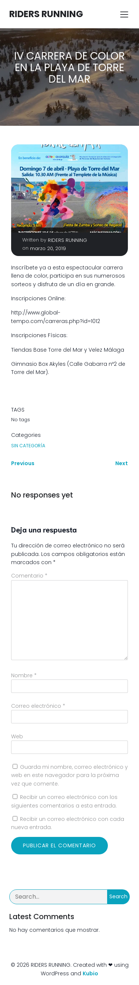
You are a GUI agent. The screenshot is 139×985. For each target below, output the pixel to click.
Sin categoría (28, 445)
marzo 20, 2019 (48, 248)
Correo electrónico (38, 706)
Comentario (29, 575)
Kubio (90, 973)
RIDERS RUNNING (67, 240)
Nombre (24, 675)
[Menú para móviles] (124, 14)
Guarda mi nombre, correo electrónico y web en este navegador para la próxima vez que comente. (69, 775)
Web (17, 736)
